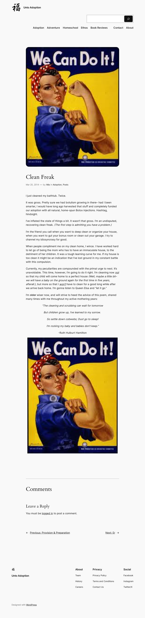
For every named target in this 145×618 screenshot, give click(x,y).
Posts (65, 184)
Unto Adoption (32, 7)
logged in (47, 513)
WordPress (31, 604)
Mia (48, 184)
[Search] (128, 19)
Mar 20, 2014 (32, 184)
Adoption (57, 184)
